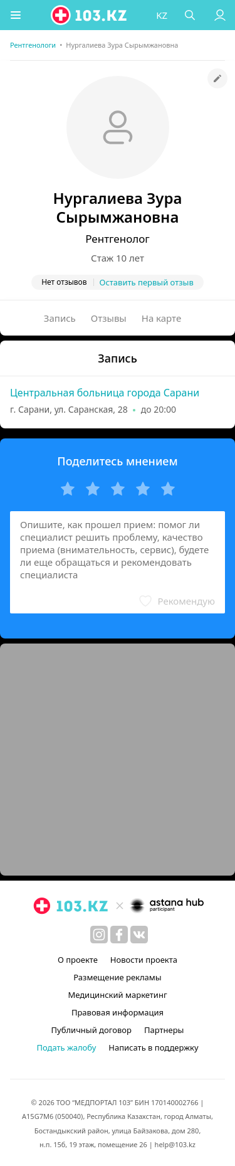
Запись (60, 318)
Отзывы (109, 318)
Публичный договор (91, 1030)
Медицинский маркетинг (117, 994)
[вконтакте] (139, 934)
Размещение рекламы (117, 977)
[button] (16, 15)
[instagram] (99, 934)
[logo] (89, 15)
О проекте (78, 959)
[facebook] (119, 934)
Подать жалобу (66, 1047)
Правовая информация (117, 1012)
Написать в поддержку (153, 1047)
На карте (161, 318)
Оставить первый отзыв (147, 282)
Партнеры (164, 1030)
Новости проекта (143, 959)
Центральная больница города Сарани (104, 392)
